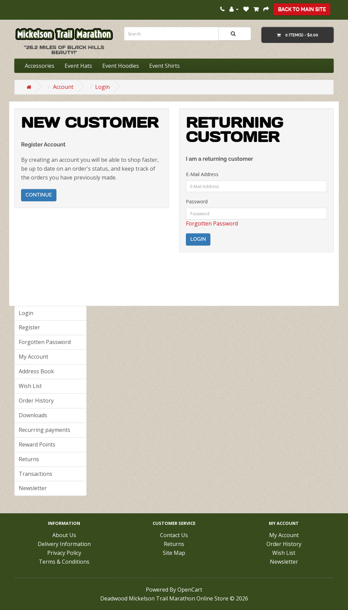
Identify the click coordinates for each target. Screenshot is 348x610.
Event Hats (78, 65)
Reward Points (37, 444)
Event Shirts (164, 65)
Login (102, 87)
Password (197, 201)
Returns (29, 459)
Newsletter (33, 488)
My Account (33, 356)
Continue (38, 195)
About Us (64, 535)
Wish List (30, 386)
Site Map (174, 553)
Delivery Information (64, 544)
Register (29, 327)
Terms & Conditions (64, 561)
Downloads (33, 415)
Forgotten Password (212, 223)
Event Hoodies (120, 65)
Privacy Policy (64, 553)
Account (63, 87)
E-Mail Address (202, 174)
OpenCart (189, 589)
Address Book (36, 371)
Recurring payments (44, 430)
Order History (36, 400)
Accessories (39, 65)
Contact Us (174, 535)
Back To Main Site (302, 9)
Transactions (35, 474)
